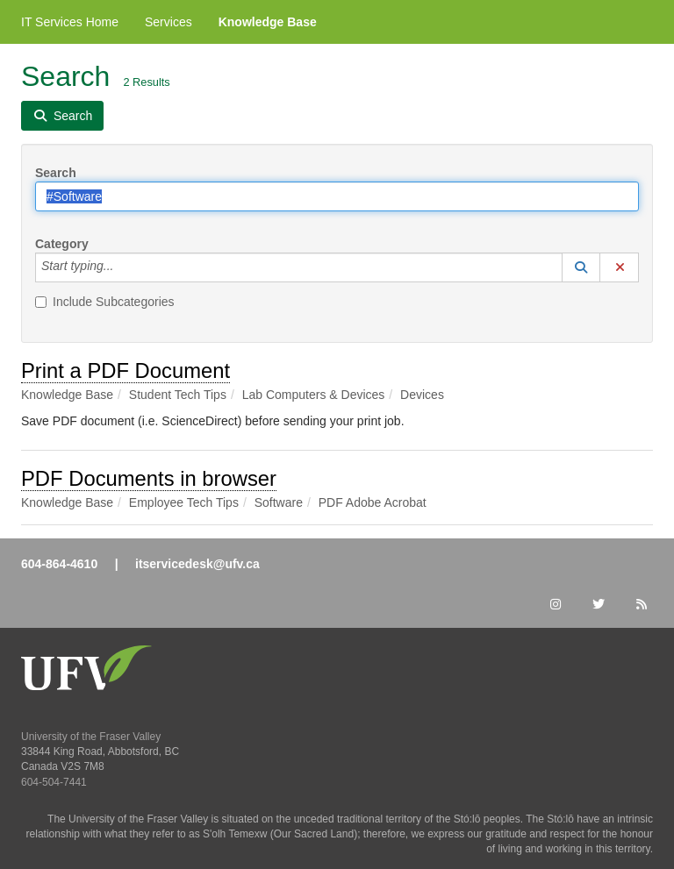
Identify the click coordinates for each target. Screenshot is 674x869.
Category (62, 244)
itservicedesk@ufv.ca (197, 564)
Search (55, 173)
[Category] (123, 267)
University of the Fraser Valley (91, 736)
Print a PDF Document (125, 370)
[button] (581, 267)
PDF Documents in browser (148, 478)
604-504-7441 (54, 782)
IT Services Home (69, 22)
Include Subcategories (105, 302)
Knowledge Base (268, 22)
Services (168, 22)
